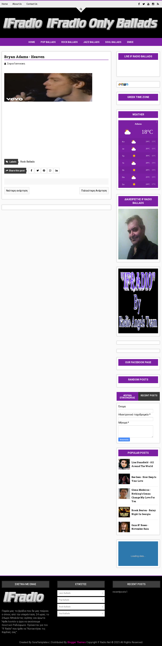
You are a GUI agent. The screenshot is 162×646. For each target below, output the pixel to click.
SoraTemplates (40, 642)
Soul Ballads (113, 42)
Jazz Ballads (91, 42)
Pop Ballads (48, 42)
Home (5, 4)
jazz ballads (65, 593)
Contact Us (31, 4)
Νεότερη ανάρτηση (17, 190)
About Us (17, 4)
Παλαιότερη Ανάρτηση (94, 190)
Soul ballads (64, 613)
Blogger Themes (76, 642)
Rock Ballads (69, 42)
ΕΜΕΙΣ (130, 42)
